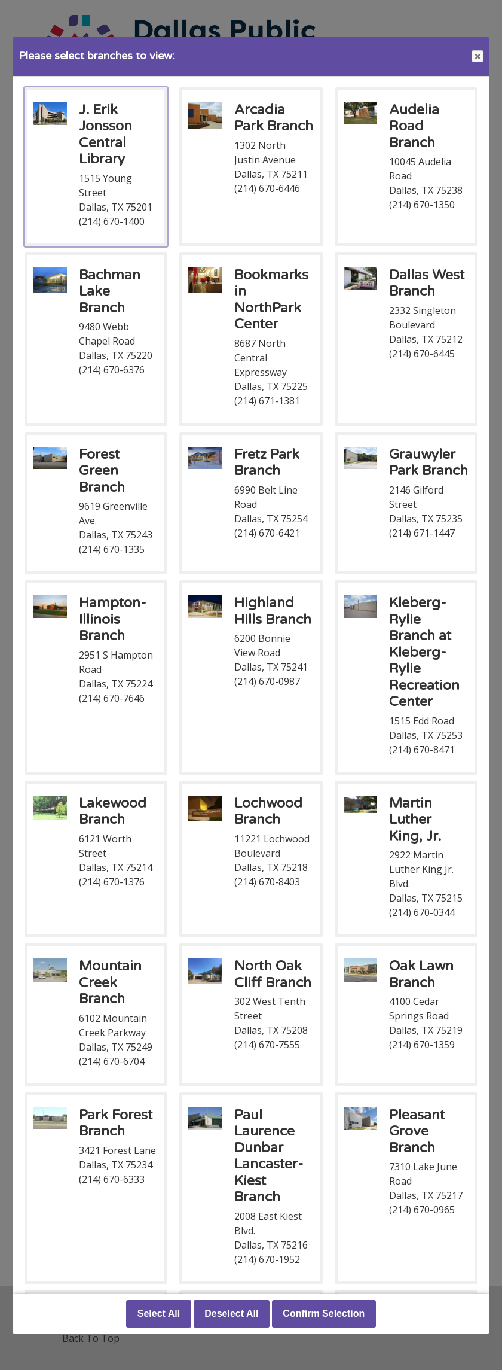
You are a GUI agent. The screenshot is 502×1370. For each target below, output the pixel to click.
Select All (158, 1313)
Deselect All (231, 1313)
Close (477, 56)
